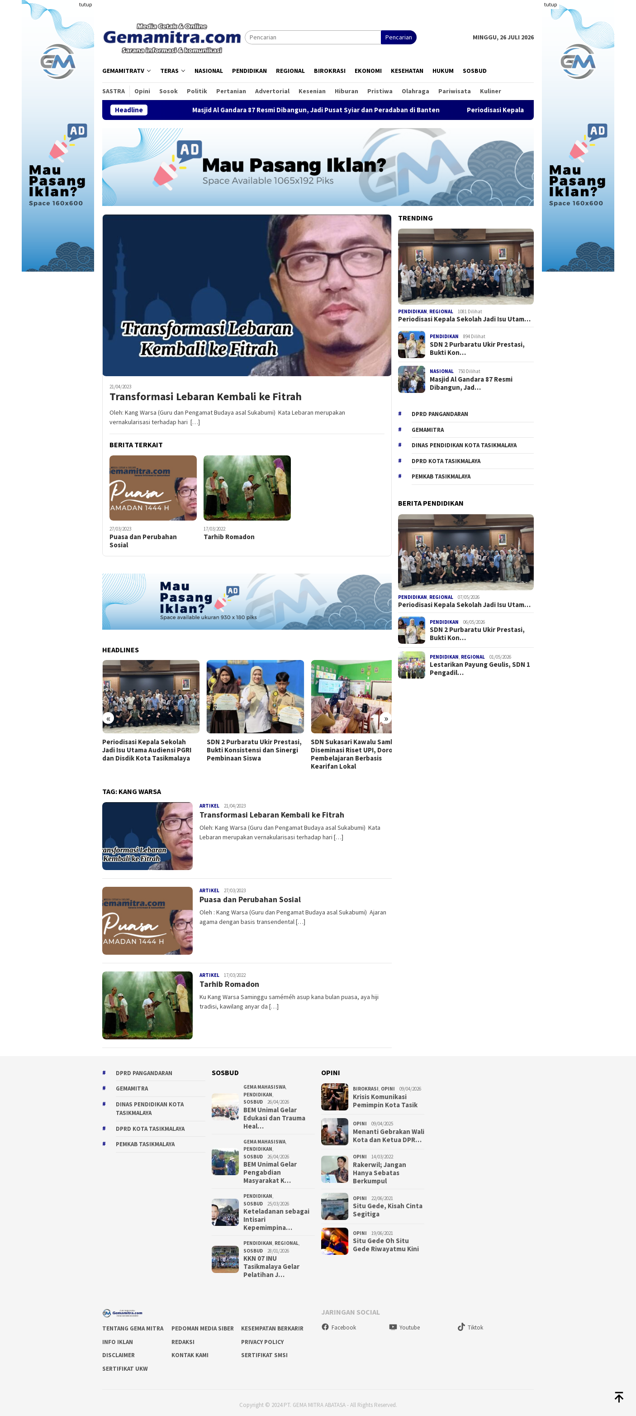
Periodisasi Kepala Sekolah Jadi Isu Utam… (464, 319)
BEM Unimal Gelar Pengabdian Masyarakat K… (270, 1168)
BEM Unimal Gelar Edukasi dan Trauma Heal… (274, 1114)
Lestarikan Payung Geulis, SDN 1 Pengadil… (480, 668)
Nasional (442, 371)
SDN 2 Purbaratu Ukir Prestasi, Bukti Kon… (477, 348)
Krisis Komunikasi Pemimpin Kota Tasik (385, 1096)
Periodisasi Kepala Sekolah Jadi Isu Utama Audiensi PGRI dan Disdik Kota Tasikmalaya (146, 746)
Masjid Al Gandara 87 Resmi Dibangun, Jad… (471, 383)
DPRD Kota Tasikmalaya (446, 461)
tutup (85, 4)
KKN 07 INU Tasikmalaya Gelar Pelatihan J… (271, 1262)
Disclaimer (118, 1351)
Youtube (404, 1323)
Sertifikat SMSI (264, 1351)
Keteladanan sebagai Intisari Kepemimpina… (276, 1215)
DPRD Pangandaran (440, 414)
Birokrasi (366, 1084)
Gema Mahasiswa (264, 1083)
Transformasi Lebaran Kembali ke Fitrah (205, 396)
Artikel (209, 802)
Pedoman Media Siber (202, 1324)
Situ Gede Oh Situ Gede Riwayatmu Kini (386, 1241)
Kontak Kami (190, 1351)
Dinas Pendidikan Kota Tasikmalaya (464, 445)
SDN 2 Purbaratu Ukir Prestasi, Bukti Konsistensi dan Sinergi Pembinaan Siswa (246, 746)
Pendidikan (412, 311)
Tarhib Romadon (229, 537)
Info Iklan (117, 1337)
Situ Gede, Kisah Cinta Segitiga (387, 1206)
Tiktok (470, 1323)
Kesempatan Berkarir (272, 1324)
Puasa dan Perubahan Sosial (143, 541)
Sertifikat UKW (125, 1364)
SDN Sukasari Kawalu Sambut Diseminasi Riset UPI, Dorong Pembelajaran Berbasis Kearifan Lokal (345, 750)
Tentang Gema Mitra (132, 1324)
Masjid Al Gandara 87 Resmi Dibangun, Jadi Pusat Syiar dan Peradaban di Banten (345, 110)
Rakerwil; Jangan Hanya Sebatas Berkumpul (379, 1169)
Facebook (338, 1323)
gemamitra (428, 430)
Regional (441, 311)
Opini (388, 1084)
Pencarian (398, 37)
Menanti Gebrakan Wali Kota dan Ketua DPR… (388, 1131)
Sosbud (253, 1098)
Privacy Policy (262, 1337)
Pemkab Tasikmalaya (441, 476)
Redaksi (183, 1337)
